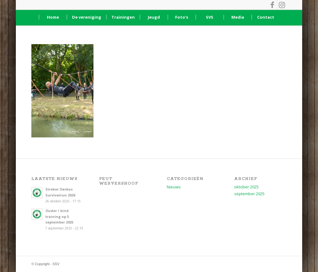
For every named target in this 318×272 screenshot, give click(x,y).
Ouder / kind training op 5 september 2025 (59, 216)
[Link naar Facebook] (272, 4)
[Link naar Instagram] (282, 4)
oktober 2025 (246, 187)
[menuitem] (53, 17)
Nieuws (174, 187)
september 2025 (249, 193)
